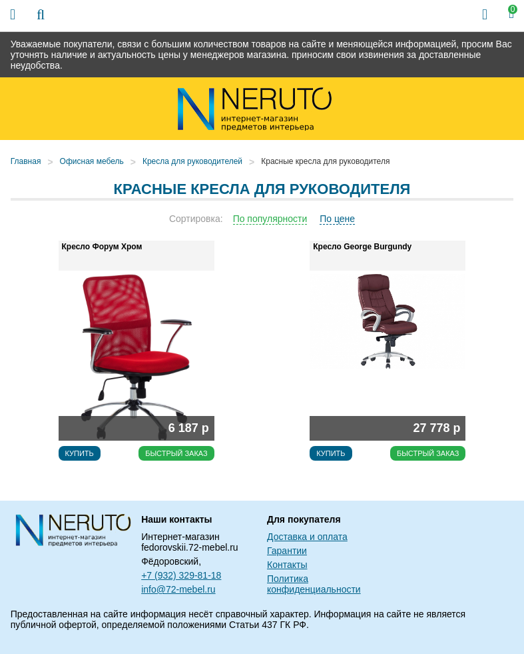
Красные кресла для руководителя (325, 161)
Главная (26, 161)
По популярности (270, 218)
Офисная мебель (92, 161)
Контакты (287, 564)
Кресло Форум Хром (102, 246)
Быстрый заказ (176, 453)
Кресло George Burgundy (362, 246)
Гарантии (287, 550)
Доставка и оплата (307, 536)
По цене (337, 218)
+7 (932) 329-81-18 (181, 575)
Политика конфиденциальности (314, 584)
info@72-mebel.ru (178, 589)
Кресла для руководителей (192, 161)
